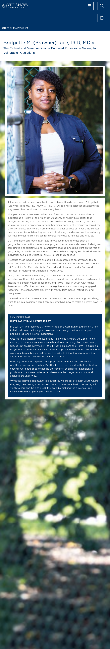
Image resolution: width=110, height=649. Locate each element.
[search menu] (102, 6)
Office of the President (15, 28)
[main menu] (89, 6)
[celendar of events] (102, 18)
